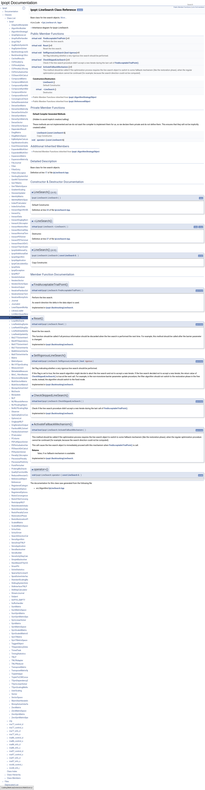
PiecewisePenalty (19, 459)
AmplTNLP (16, 42)
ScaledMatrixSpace (19, 526)
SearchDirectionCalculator (22, 536)
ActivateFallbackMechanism (55, 67)
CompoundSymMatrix (20, 85)
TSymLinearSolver (19, 684)
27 (48, 239)
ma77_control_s (16, 728)
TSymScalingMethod (20, 687)
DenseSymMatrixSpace (21, 119)
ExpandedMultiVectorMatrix (23, 149)
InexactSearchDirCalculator (23, 243)
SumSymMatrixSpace (20, 617)
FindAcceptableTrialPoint (54, 38)
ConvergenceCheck (19, 99)
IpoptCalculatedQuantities (22, 264)
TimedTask (16, 650)
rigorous (73, 53)
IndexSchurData (18, 206)
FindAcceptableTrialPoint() (126, 63)
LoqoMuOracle (17, 321)
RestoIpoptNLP (18, 502)
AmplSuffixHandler (19, 38)
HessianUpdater (18, 193)
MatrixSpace (16, 361)
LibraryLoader (17, 311)
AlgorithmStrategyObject (22, 32)
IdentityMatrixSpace (20, 200)
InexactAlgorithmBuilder (21, 210)
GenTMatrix (16, 183)
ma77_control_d (16, 724)
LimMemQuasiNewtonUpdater (24, 314)
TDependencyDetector (21, 647)
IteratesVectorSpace (20, 284)
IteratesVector (17, 280)
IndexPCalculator (18, 203)
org (10, 721)
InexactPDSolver (18, 237)
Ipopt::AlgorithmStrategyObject (82, 97)
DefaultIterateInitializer (21, 102)
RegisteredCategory (20, 485)
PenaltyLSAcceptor (19, 455)
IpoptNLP (15, 274)
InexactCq (15, 213)
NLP (13, 398)
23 (48, 210)
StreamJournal (17, 593)
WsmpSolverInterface (20, 704)
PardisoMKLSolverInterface (23, 428)
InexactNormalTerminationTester (25, 233)
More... (64, 18)
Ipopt (5, 8)
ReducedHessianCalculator (23, 475)
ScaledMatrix (17, 522)
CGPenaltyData (18, 65)
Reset (45, 45)
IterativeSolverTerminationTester (25, 294)
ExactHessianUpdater (20, 146)
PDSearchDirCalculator (21, 448)
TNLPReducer (17, 664)
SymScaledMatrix (19, 630)
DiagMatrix (16, 132)
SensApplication (18, 546)
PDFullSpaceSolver (19, 442)
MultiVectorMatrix (19, 381)
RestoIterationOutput (20, 509)
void (39, 38)
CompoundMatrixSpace (21, 82)
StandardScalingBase (20, 580)
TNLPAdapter (17, 660)
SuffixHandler (17, 603)
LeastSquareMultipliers (21, 307)
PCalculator (16, 435)
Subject (14, 596)
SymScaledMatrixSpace (21, 633)
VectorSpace (16, 697)
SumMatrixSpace (18, 610)
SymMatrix (16, 623)
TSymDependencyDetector (23, 680)
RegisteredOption (19, 489)
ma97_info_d (14, 758)
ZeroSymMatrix (18, 714)
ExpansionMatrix (18, 156)
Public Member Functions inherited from (63, 97)
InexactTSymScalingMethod (23, 247)
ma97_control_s (16, 754)
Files (7, 781)
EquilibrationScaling (20, 142)
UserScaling (16, 691)
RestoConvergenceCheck (22, 496)
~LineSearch (48, 89)
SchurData (16, 529)
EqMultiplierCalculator (21, 139)
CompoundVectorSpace (21, 95)
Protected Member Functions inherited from (65, 151)
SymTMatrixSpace (19, 640)
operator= (41, 140)
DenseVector (17, 122)
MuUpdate (15, 395)
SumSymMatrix (18, 613)
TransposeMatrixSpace (21, 670)
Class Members (14, 778)
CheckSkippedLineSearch (54, 60)
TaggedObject (17, 643)
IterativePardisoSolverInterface (24, 290)
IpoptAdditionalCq (19, 250)
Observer (15, 411)
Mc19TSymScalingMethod (22, 364)
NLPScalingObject (19, 405)
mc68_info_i (14, 768)
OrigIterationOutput (19, 425)
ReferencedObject (19, 479)
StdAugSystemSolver (20, 583)
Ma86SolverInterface (20, 351)
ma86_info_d (14, 744)
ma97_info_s (14, 761)
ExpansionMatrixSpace (21, 159)
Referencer (16, 482)
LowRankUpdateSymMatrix (23, 331)
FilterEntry (15, 169)
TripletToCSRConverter (21, 677)
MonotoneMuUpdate (20, 378)
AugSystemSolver (19, 48)
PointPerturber (17, 465)
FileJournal (16, 163)
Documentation (11, 11)
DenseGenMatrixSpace (21, 109)
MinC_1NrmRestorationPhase (24, 374)
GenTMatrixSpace (19, 186)
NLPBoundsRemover (20, 401)
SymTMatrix (16, 637)
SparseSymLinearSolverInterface (25, 573)
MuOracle (15, 391)
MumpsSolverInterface (21, 388)
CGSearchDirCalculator (21, 75)
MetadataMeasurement (21, 371)
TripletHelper (17, 674)
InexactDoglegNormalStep (22, 220)
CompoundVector (19, 92)
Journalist (15, 304)
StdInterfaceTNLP (19, 586)
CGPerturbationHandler (21, 72)
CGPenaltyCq (17, 62)
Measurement (17, 368)
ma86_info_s (14, 748)
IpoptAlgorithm (17, 257)
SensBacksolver (18, 549)
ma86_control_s (16, 741)
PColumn (15, 438)
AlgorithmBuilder (18, 28)
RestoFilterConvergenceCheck (24, 499)
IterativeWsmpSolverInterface (24, 297)
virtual (34, 38)
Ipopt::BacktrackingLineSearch (59, 308)
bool (67, 53)
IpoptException (17, 270)
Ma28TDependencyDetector (23, 341)
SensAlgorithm (17, 539)
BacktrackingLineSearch (21, 52)
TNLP (13, 657)
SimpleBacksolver (19, 559)
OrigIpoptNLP (17, 422)
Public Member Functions (182, 7)
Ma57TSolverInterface (21, 344)
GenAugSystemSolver (20, 176)
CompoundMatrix (19, 79)
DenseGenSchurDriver (20, 112)
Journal (14, 301)
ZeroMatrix (16, 707)
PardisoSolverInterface (21, 432)
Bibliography (10, 788)
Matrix (14, 358)
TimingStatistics (18, 654)
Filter (13, 166)
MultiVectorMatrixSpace (21, 385)
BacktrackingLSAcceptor (22, 55)
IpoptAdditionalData (20, 253)
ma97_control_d (16, 751)
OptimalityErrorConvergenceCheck (26, 415)
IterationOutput (18, 287)
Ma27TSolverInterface (21, 338)
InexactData (16, 216)
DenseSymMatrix (18, 116)
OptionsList (16, 418)
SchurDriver (16, 533)
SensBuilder (16, 553)
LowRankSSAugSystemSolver (24, 327)
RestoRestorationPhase (21, 519)
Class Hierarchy (14, 775)
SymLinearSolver (18, 620)
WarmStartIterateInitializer (22, 701)
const (50, 133)
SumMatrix (16, 606)
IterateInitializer (18, 277)
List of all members (198, 7)
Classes (8, 15)
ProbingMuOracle (19, 469)
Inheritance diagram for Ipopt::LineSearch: (49, 28)
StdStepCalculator (19, 590)
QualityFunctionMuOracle (22, 472)
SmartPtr (15, 566)
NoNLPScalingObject (20, 408)
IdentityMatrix (17, 196)
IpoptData (15, 267)
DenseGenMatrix (18, 106)
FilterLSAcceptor (18, 173)
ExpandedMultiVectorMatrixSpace (26, 153)
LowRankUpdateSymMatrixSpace (25, 334)
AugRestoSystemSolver (21, 45)
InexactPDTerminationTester (23, 240)
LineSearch (16, 317)
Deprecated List (11, 785)
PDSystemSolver (18, 452)
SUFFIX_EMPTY (18, 600)
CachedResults (17, 58)
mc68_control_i (15, 765)
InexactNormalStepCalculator (24, 230)
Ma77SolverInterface (20, 348)
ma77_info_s (14, 734)
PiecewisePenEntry (19, 462)
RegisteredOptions (19, 492)
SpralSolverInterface (20, 576)
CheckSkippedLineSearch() (44, 376)
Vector (14, 694)
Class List (11, 18)
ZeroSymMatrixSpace (20, 717)
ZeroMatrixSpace (18, 711)
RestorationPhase (19, 516)
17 (46, 172)
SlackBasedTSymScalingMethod (25, 563)
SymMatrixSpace (18, 627)
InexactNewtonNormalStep (23, 227)
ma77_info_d (14, 731)
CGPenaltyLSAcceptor (21, 69)
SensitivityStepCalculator (22, 556)
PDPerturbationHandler (21, 445)
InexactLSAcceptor (19, 223)
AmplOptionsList (18, 35)
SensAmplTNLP (18, 543)
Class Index (12, 771)
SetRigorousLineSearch (53, 53)
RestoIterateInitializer (20, 506)
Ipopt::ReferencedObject (79, 101)
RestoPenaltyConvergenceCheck (25, 512)
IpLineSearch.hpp (51, 22)
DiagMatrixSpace (18, 136)
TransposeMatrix (18, 667)
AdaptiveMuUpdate (19, 25)
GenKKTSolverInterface (21, 179)
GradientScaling (18, 190)
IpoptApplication (18, 260)
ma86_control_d (16, 738)
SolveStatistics (17, 570)
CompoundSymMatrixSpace (23, 89)
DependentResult (18, 129)
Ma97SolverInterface (20, 354)
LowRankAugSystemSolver (23, 324)
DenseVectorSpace (19, 126)
